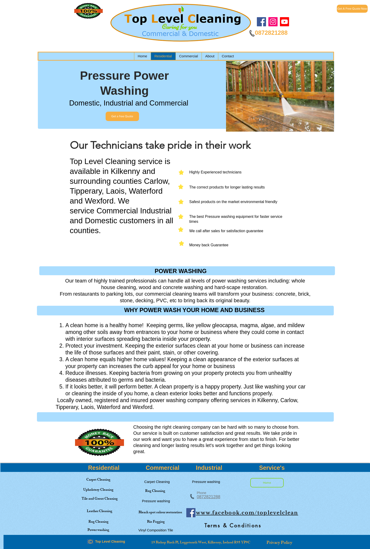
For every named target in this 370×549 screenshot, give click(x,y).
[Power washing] (98, 530)
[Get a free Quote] (122, 116)
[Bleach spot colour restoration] (160, 513)
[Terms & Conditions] (233, 525)
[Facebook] (261, 21)
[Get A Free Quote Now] (352, 9)
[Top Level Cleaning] (284, 21)
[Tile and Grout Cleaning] (99, 499)
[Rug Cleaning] (155, 491)
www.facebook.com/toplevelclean (247, 513)
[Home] (267, 482)
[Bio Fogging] (155, 522)
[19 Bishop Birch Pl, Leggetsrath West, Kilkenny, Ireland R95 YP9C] (201, 542)
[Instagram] (273, 21)
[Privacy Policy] (279, 543)
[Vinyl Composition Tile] (155, 530)
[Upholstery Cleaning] (98, 490)
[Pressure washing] (156, 501)
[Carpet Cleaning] (98, 480)
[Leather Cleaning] (99, 511)
